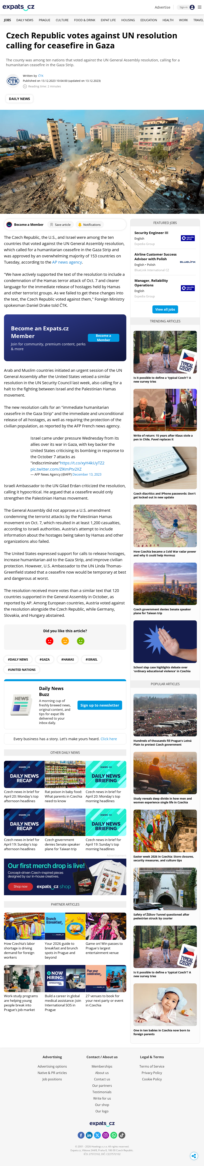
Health (168, 20)
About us (102, 1073)
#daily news (18, 659)
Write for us (102, 1098)
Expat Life (108, 20)
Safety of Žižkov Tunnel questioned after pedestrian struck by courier (161, 916)
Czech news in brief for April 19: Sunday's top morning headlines (103, 844)
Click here (109, 738)
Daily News (24, 20)
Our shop (102, 1105)
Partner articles (65, 904)
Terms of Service (151, 1066)
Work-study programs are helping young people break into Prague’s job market (21, 1003)
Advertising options (52, 1066)
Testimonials (102, 1092)
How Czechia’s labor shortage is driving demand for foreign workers (19, 950)
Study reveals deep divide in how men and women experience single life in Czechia (162, 800)
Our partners (102, 1085)
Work (183, 20)
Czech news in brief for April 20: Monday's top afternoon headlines (21, 796)
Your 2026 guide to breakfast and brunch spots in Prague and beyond (61, 950)
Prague (44, 20)
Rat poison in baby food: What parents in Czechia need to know (63, 796)
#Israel (91, 659)
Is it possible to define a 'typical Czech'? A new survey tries (162, 379)
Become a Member (103, 338)
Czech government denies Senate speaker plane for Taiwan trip (62, 844)
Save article (60, 225)
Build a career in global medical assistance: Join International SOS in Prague (63, 1003)
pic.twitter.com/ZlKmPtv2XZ (55, 469)
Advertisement (116, 855)
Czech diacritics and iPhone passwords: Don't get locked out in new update (164, 495)
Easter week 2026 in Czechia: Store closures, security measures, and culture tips (163, 858)
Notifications (89, 225)
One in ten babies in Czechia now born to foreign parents (161, 1032)
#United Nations (21, 670)
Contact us (102, 1079)
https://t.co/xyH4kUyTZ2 (82, 463)
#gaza (45, 659)
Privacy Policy (152, 1073)
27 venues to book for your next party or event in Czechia (104, 1000)
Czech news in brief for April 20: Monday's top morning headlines (103, 796)
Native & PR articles (52, 1073)
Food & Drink (84, 20)
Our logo (102, 1111)
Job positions (52, 1079)
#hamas (67, 659)
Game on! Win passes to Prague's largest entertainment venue (104, 948)
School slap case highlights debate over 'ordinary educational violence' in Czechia (161, 669)
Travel (198, 20)
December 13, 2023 (87, 474)
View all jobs (165, 309)
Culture (62, 20)
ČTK (40, 76)
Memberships (102, 1066)
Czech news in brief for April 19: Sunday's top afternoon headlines (21, 844)
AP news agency (67, 262)
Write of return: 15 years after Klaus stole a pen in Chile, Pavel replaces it (163, 437)
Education (148, 20)
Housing (128, 20)
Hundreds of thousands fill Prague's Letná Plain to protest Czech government (162, 742)
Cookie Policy (152, 1079)
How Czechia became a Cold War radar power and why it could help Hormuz (164, 553)
